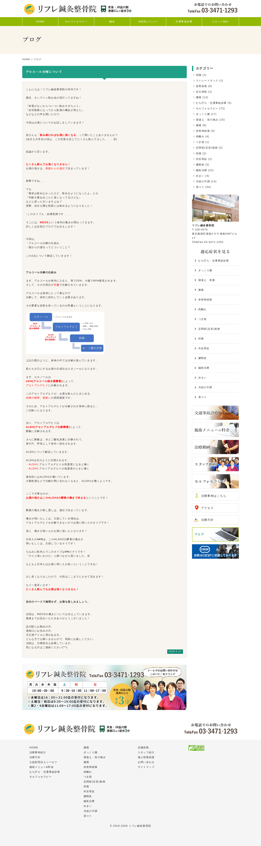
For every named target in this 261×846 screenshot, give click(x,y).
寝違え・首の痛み (207, 119)
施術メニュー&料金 (41, 767)
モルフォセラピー (207, 108)
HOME (26, 59)
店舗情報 (143, 747)
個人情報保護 (146, 757)
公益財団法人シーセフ (43, 762)
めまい (200, 175)
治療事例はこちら (214, 495)
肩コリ (200, 187)
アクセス (207, 507)
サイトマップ (146, 767)
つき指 (200, 142)
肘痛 (199, 153)
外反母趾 (201, 159)
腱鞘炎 (200, 164)
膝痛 (199, 125)
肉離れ (200, 136)
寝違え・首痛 (206, 280)
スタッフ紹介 (146, 752)
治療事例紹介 (37, 752)
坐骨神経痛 (203, 130)
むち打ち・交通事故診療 (211, 102)
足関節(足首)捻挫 (207, 147)
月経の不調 (203, 181)
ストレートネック (207, 80)
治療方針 (207, 519)
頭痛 (199, 74)
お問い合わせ (146, 762)
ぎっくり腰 (203, 114)
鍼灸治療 (201, 170)
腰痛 (199, 97)
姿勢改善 (201, 86)
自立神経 (201, 91)
